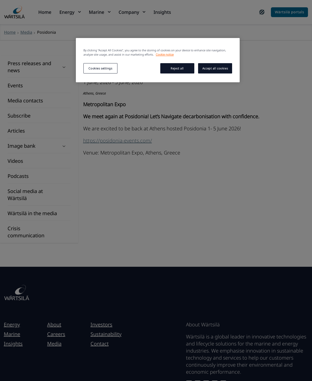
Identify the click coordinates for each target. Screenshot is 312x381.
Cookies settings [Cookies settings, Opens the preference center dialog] (100, 68)
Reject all (177, 68)
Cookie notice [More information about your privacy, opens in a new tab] (165, 54)
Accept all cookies (215, 68)
